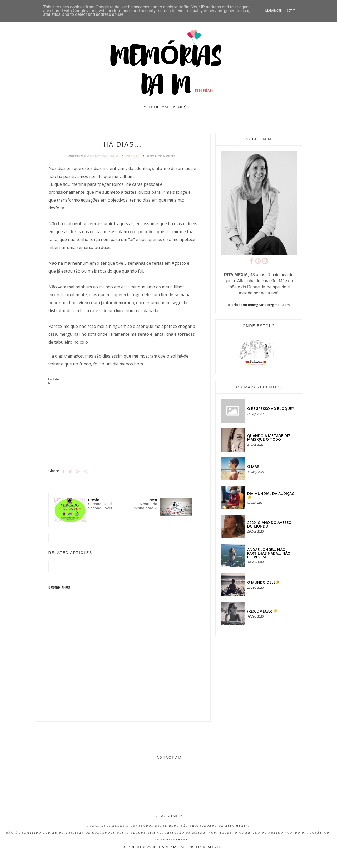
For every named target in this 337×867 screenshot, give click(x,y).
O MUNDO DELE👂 (263, 582)
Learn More (273, 10)
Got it (291, 10)
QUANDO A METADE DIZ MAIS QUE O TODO (268, 437)
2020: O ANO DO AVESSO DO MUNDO (269, 524)
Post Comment (161, 156)
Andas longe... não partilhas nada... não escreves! (268, 553)
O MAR (253, 466)
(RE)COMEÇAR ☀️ (262, 611)
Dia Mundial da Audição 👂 (271, 495)
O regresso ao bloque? (270, 408)
